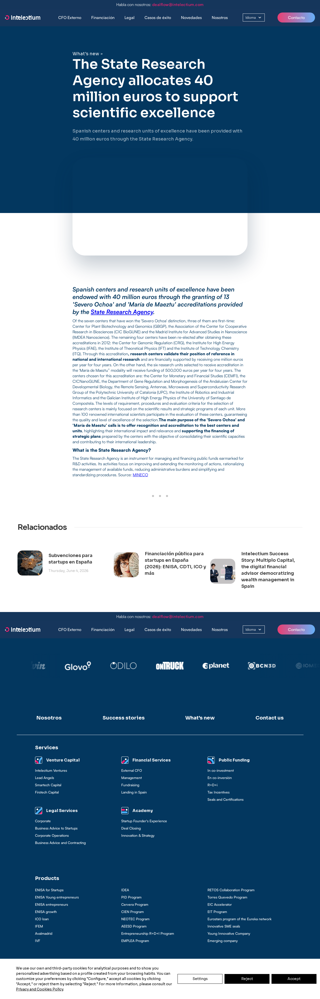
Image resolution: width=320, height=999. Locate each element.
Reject (247, 978)
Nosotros (220, 17)
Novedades (191, 17)
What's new (85, 53)
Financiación (102, 17)
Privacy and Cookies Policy (39, 989)
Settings (200, 978)
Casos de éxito (157, 17)
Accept (294, 978)
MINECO (140, 474)
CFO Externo (69, 17)
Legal (129, 17)
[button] (103, 17)
